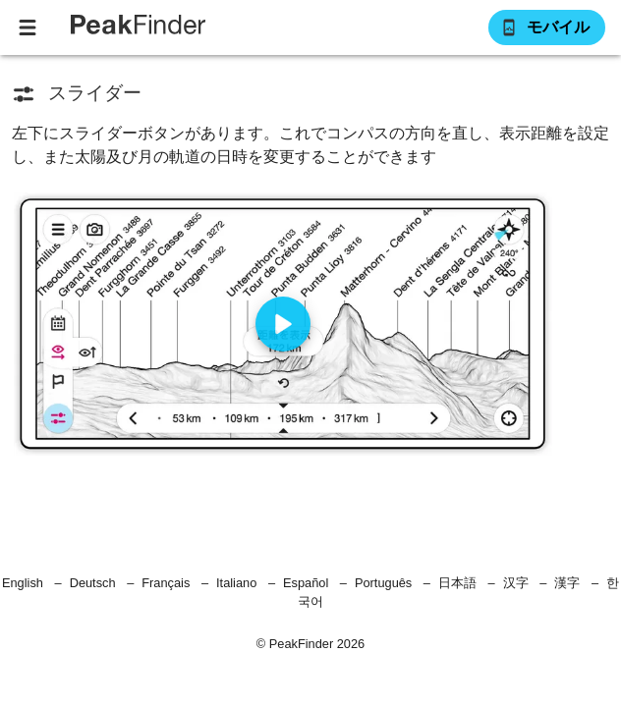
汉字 (516, 582)
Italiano (236, 582)
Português (383, 582)
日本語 (457, 582)
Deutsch (93, 582)
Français (165, 582)
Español (305, 582)
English (22, 582)
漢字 (567, 582)
